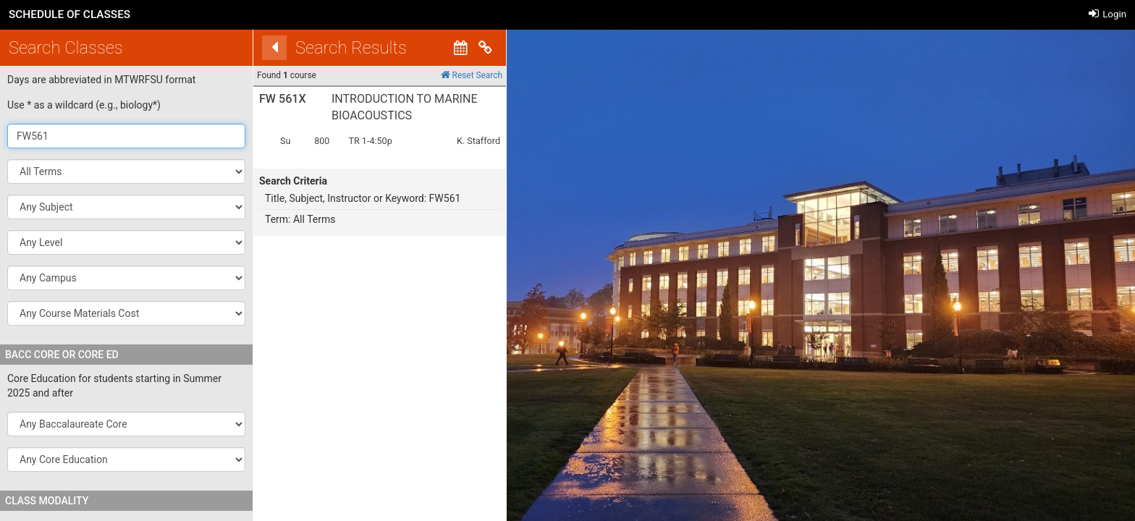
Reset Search (452, 74)
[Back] (255, 47)
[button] (126, 207)
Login (1107, 14)
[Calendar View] (441, 47)
